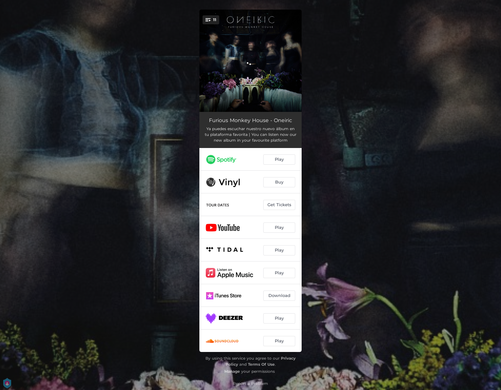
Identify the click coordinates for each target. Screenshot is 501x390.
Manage (232, 371)
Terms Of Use (261, 364)
